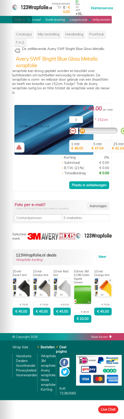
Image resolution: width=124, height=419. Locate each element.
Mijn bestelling (48, 34)
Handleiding (74, 34)
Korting (46, 389)
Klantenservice (102, 8)
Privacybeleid (26, 370)
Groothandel (25, 365)
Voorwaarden (26, 375)
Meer (102, 256)
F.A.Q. (20, 42)
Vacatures (24, 356)
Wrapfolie (48, 356)
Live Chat (108, 409)
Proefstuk (96, 34)
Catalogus (24, 34)
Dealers (22, 361)
